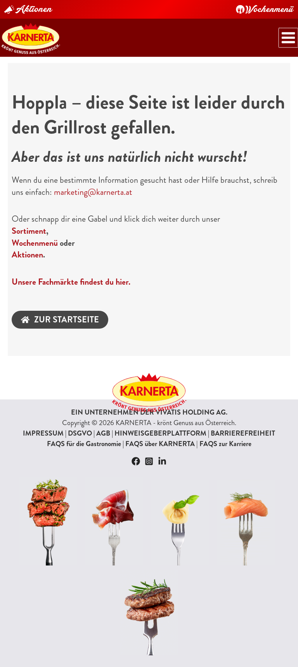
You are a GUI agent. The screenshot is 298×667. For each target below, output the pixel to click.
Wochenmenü (35, 243)
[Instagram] (149, 461)
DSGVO (80, 433)
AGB (103, 433)
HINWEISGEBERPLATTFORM (160, 433)
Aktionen (27, 255)
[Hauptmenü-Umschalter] (289, 38)
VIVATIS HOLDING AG (191, 412)
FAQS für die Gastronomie (84, 444)
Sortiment (29, 231)
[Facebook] (136, 461)
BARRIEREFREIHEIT (243, 433)
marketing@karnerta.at (93, 192)
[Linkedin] (162, 461)
